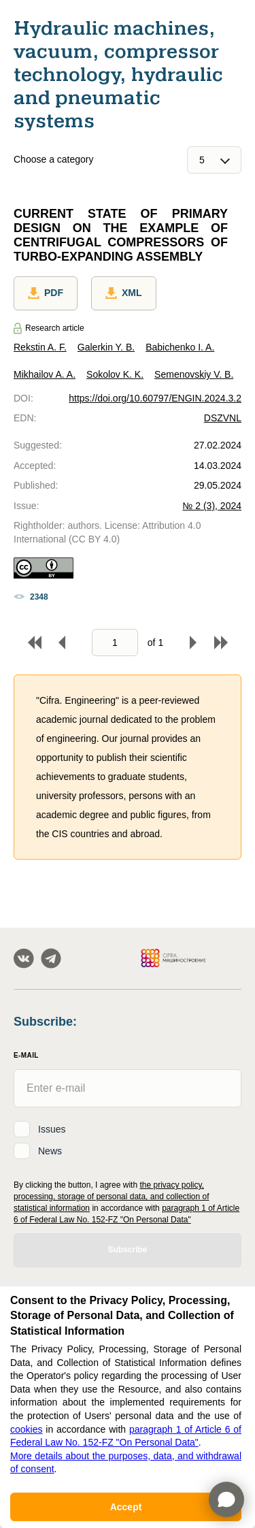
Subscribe (127, 1249)
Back (61, 642)
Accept (126, 1506)
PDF (45, 293)
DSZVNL (222, 417)
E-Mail (26, 1055)
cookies (26, 1429)
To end (221, 642)
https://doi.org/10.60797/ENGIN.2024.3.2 (155, 398)
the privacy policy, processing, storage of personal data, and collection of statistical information (111, 1196)
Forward (193, 642)
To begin (34, 642)
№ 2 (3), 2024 (211, 505)
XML (123, 293)
